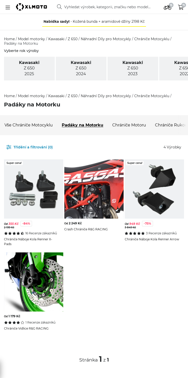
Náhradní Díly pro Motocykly (106, 39)
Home (10, 39)
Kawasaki (57, 39)
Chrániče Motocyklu (152, 39)
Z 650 (73, 39)
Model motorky (32, 39)
